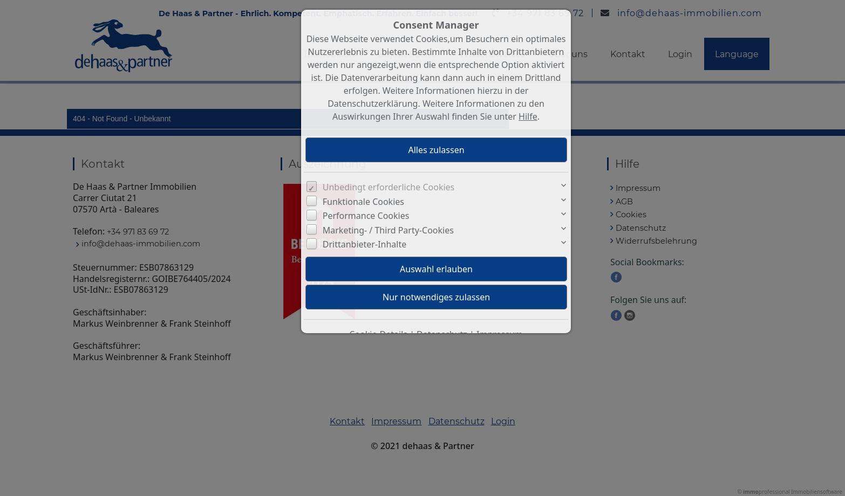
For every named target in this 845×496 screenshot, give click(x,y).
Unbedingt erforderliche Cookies (389, 187)
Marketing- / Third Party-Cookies (388, 230)
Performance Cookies (366, 216)
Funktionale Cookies (363, 202)
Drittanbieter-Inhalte (365, 244)
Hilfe (528, 116)
